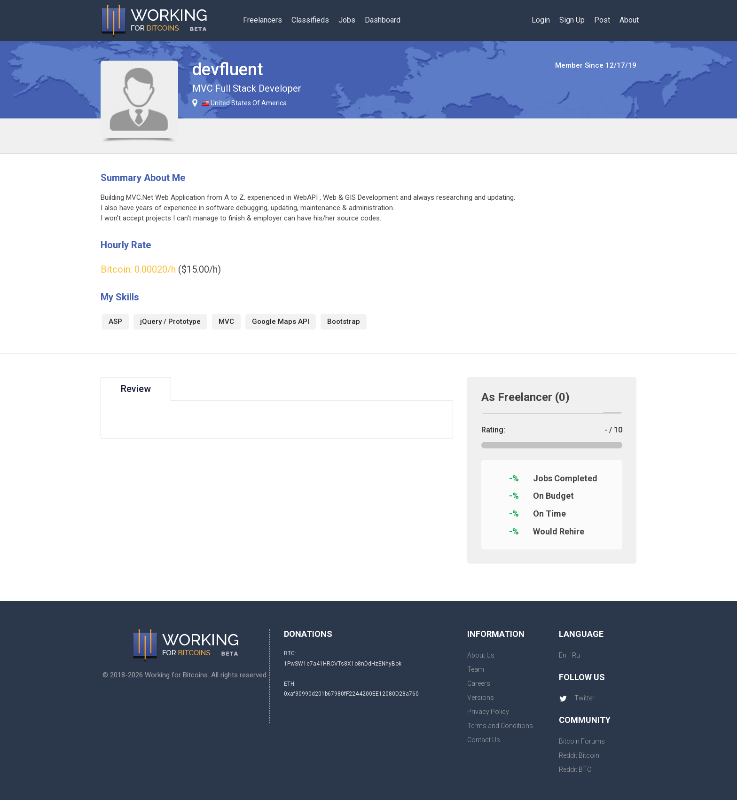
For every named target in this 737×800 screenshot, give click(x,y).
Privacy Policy (488, 711)
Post (602, 20)
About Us (480, 655)
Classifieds (310, 20)
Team (475, 669)
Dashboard (382, 20)
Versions (480, 697)
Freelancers (262, 20)
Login (541, 20)
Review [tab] (136, 388)
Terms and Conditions (500, 725)
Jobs (346, 20)
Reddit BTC (575, 769)
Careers (478, 683)
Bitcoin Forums (582, 741)
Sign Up (572, 20)
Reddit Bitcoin (579, 755)
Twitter (577, 698)
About (629, 20)
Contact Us (483, 740)
